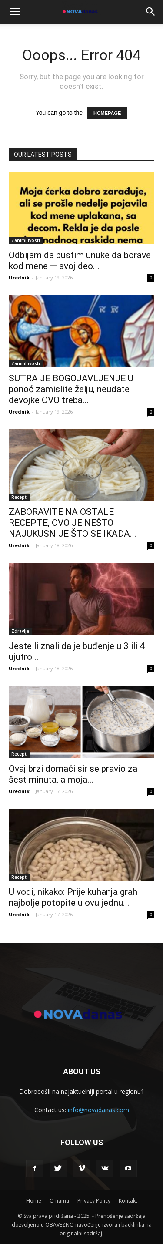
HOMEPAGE (107, 113)
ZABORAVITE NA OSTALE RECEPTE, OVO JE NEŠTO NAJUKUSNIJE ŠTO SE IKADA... (72, 523)
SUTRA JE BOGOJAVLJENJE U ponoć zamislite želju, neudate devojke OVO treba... (71, 389)
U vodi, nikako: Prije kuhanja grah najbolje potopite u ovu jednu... (73, 897)
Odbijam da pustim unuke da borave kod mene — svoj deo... (80, 260)
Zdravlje (20, 631)
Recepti (19, 497)
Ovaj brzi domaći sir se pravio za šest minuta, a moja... (73, 774)
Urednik (19, 277)
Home (33, 1200)
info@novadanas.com (98, 1110)
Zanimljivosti (25, 240)
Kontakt (128, 1200)
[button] (151, 12)
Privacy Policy (93, 1200)
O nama (59, 1200)
